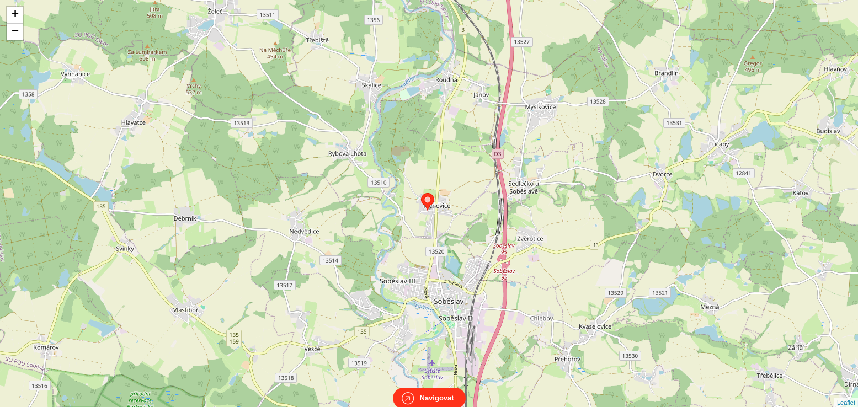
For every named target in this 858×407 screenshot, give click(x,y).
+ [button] (15, 15)
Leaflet (846, 392)
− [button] (15, 32)
